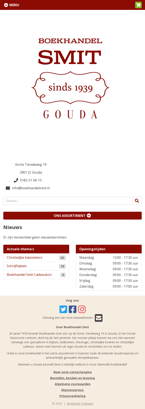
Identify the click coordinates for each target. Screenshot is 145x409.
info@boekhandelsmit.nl (28, 188)
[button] (138, 5)
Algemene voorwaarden (72, 384)
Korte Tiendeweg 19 (30, 164)
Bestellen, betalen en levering (72, 378)
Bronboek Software (80, 403)
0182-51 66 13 (28, 180)
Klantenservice (72, 390)
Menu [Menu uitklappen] (14, 5)
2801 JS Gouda (31, 172)
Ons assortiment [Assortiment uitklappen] (70, 215)
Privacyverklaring (72, 396)
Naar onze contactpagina (72, 372)
